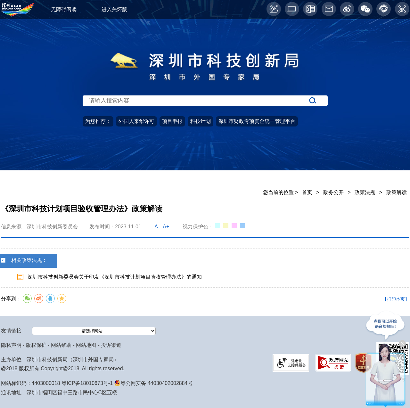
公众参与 (234, 168)
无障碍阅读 (64, 9)
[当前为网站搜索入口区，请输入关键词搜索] (205, 88)
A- (157, 226)
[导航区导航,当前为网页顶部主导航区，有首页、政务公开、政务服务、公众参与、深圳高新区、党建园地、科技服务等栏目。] (205, 169)
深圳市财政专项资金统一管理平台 (256, 121)
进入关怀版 (114, 9)
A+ (166, 226)
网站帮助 (61, 345)
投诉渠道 (111, 345)
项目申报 (172, 121)
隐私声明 (11, 345)
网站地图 (86, 345)
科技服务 (374, 168)
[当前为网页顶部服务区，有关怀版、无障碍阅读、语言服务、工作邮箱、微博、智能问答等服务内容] (205, 9)
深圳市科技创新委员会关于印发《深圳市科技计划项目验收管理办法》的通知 (115, 277)
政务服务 (164, 168)
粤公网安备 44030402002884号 (153, 383)
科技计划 (200, 121)
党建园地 (304, 168)
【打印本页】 (395, 299)
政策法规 (365, 192)
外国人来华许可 (136, 121)
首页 (30, 168)
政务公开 (94, 168)
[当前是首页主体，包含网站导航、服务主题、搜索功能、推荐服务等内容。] (205, 114)
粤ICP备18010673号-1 (87, 383)
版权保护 (36, 345)
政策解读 (396, 192)
